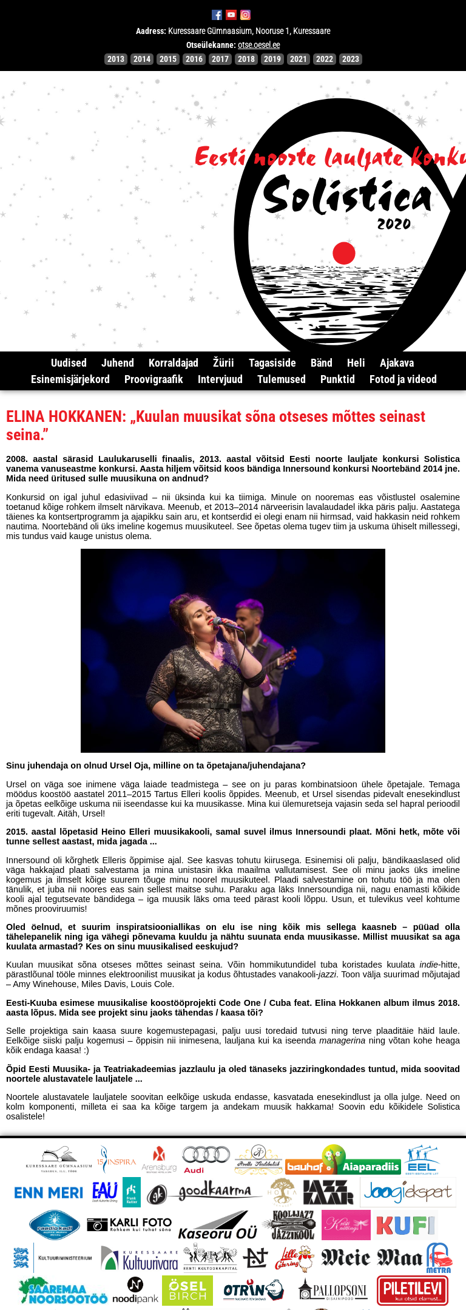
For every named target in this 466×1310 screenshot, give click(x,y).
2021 (298, 59)
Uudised (69, 362)
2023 (350, 59)
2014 (141, 59)
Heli (356, 362)
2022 (324, 59)
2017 (220, 59)
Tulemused (281, 379)
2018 (246, 59)
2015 (168, 59)
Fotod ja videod (403, 379)
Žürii (223, 362)
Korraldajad (173, 362)
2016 (194, 59)
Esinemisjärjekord (70, 379)
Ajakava (397, 362)
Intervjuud (220, 379)
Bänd (322, 362)
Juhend (117, 362)
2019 (272, 59)
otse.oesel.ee (259, 45)
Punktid (337, 379)
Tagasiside (272, 362)
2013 (115, 59)
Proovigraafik (153, 379)
